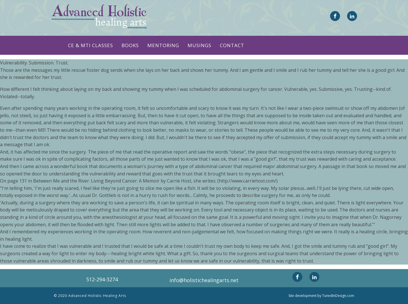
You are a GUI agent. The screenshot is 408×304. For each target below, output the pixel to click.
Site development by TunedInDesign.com (321, 295)
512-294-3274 (102, 279)
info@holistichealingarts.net (204, 280)
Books (130, 45)
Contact (232, 45)
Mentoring (163, 45)
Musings (199, 45)
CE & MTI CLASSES (90, 45)
